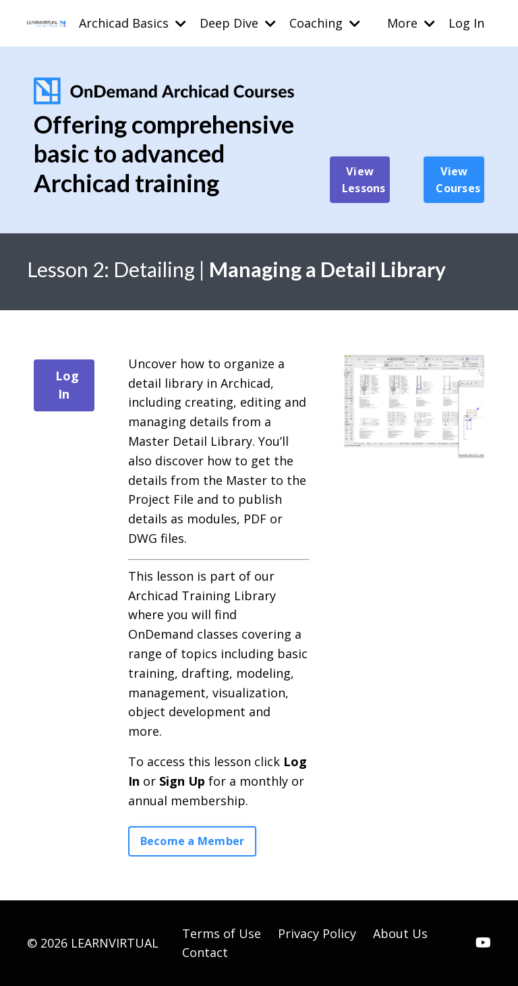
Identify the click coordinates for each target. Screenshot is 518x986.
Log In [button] (67, 385)
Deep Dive (238, 23)
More (411, 23)
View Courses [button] (458, 179)
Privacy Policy (317, 933)
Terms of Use (221, 933)
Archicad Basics (132, 23)
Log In (466, 23)
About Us (400, 933)
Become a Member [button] (192, 841)
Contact (205, 952)
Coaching (324, 23)
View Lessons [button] (364, 179)
